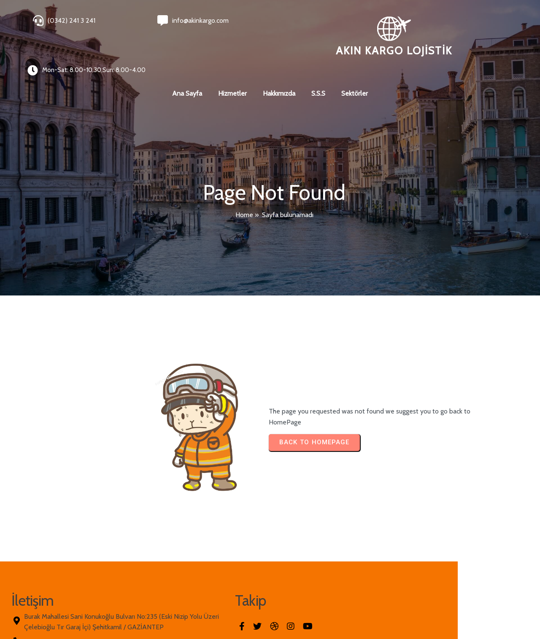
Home (244, 185)
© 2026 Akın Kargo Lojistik (68, 611)
